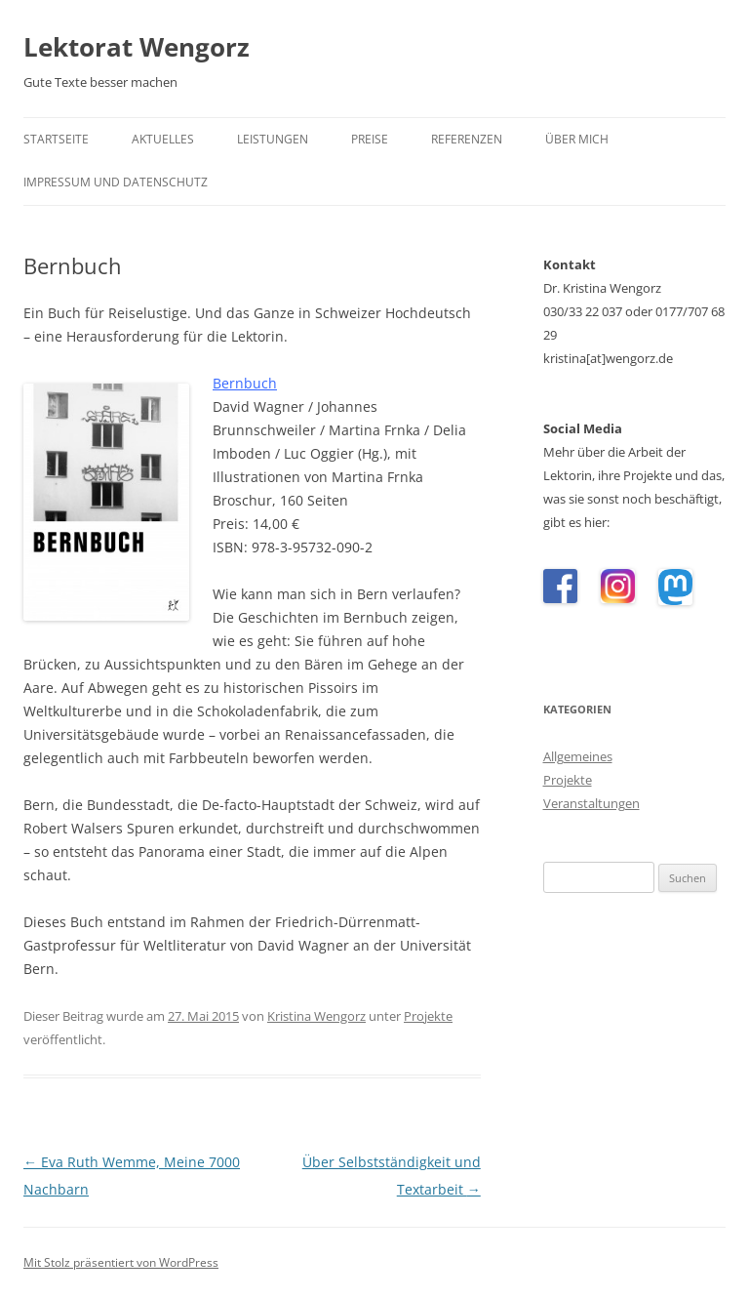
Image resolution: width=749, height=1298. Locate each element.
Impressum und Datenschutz (115, 182)
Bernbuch (245, 383)
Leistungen (272, 139)
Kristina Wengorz (316, 1016)
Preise (369, 139)
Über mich (577, 139)
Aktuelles (163, 139)
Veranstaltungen (591, 803)
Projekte (428, 1016)
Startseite (56, 139)
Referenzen (466, 139)
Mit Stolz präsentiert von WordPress (120, 1262)
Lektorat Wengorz (136, 46)
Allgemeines (577, 756)
